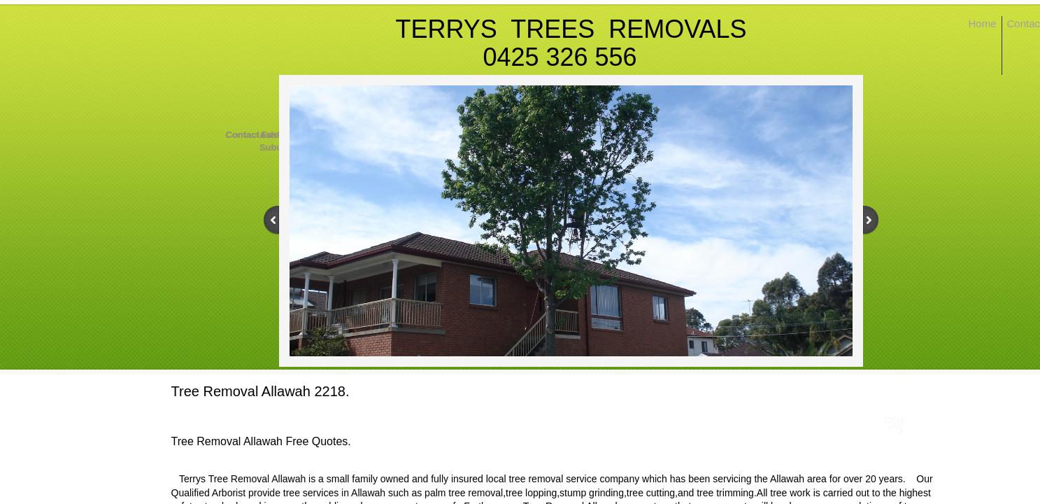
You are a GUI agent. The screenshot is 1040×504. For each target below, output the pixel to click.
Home (983, 23)
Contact (242, 135)
